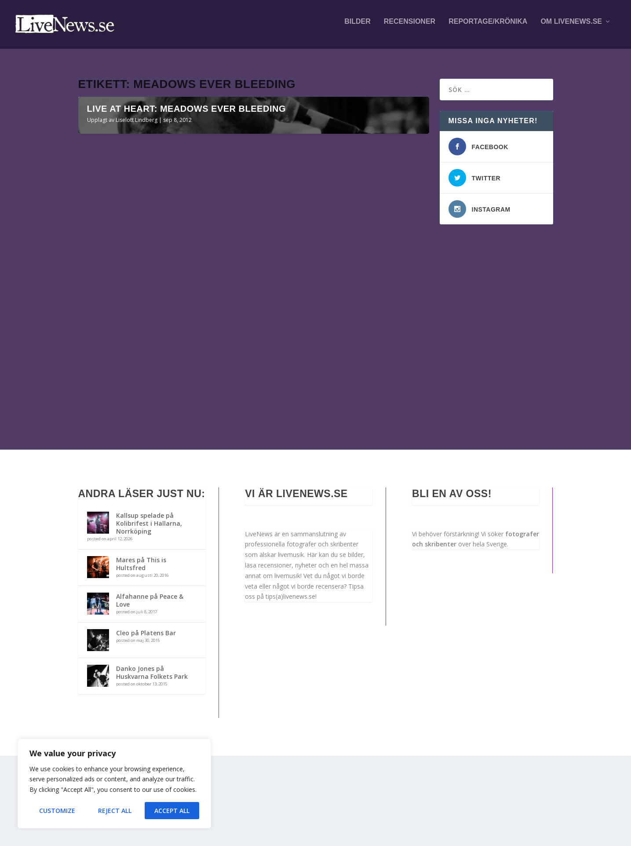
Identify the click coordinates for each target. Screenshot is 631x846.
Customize (57, 810)
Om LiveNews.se (571, 27)
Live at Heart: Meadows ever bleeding (186, 272)
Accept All (172, 810)
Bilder (357, 27)
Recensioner (409, 27)
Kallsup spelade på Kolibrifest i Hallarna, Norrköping (149, 613)
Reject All (114, 810)
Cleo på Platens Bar (146, 723)
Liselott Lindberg (136, 283)
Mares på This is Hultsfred (141, 654)
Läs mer (104, 501)
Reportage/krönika (488, 27)
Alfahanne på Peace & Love (149, 690)
